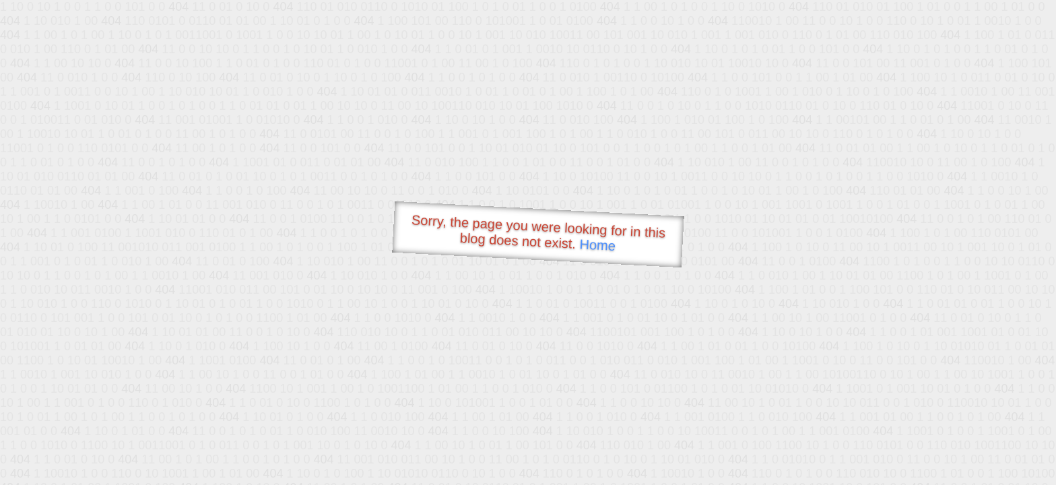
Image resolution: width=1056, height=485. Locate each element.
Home (597, 244)
